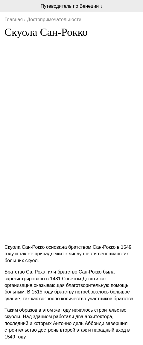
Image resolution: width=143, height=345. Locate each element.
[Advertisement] (71, 168)
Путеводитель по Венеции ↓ (71, 6)
